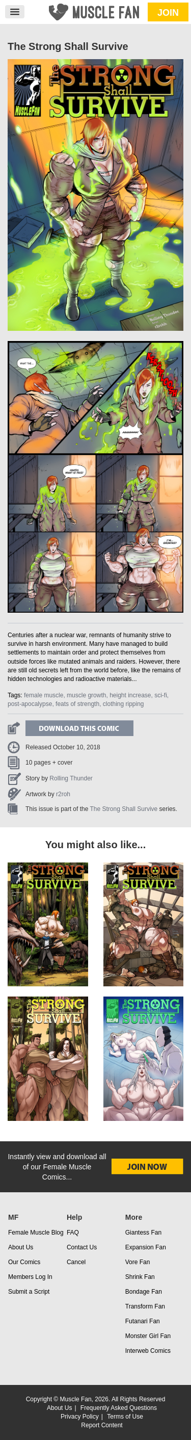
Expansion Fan (145, 1247)
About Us (20, 1247)
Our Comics (24, 1262)
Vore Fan (137, 1262)
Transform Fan (145, 1306)
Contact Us (82, 1247)
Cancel (76, 1262)
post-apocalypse (30, 704)
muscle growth (86, 695)
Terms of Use (125, 1416)
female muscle (43, 695)
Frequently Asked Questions (118, 1407)
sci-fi (160, 695)
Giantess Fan (143, 1232)
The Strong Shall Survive (124, 809)
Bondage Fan (143, 1291)
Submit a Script (28, 1291)
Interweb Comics (148, 1350)
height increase (130, 695)
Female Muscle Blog (36, 1232)
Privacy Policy (80, 1416)
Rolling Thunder (71, 778)
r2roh (63, 794)
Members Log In (30, 1276)
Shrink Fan (140, 1276)
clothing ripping (123, 704)
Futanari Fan (142, 1321)
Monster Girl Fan (148, 1336)
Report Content (101, 1425)
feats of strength (77, 704)
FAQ (73, 1232)
